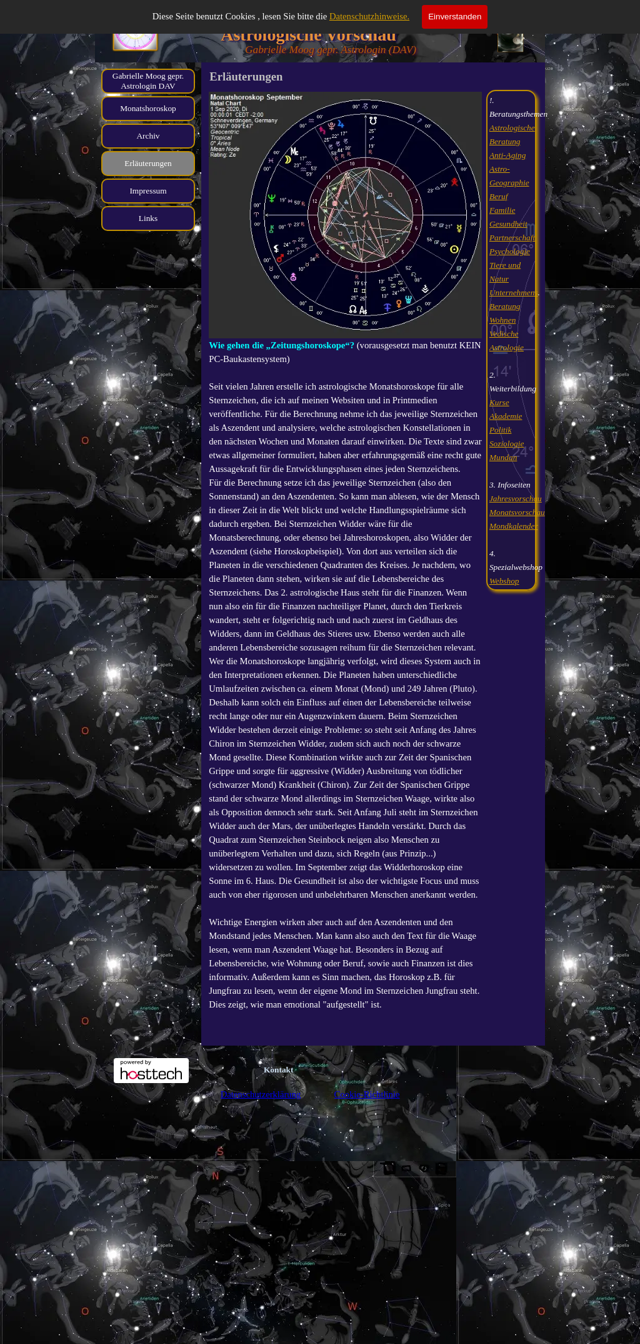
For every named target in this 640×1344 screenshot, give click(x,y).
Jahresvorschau (515, 498)
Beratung (505, 306)
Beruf (498, 196)
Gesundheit (508, 223)
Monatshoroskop (148, 108)
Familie (502, 210)
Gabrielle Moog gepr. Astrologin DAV (148, 81)
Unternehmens (513, 292)
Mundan (503, 457)
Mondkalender (513, 526)
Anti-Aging (507, 155)
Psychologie (509, 251)
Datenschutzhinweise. (369, 16)
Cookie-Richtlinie (366, 1094)
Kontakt (278, 1069)
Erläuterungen (148, 163)
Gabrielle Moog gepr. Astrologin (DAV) (330, 50)
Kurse (499, 402)
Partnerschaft (512, 237)
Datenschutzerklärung (261, 1094)
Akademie (505, 416)
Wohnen (502, 320)
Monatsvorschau (517, 512)
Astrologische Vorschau (308, 34)
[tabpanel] (345, 565)
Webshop (504, 581)
